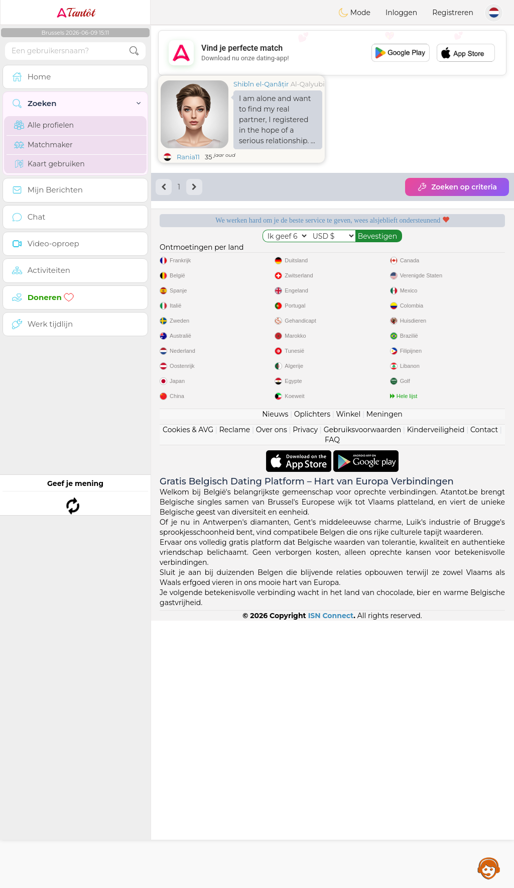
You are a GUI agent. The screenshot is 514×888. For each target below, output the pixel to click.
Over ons (271, 697)
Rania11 (188, 157)
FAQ (332, 707)
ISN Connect (331, 882)
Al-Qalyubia (310, 84)
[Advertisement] (332, 52)
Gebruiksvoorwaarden (363, 697)
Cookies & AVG (188, 697)
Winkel (348, 681)
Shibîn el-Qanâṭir (261, 84)
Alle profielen (44, 125)
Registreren (452, 12)
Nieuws (275, 681)
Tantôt (75, 12)
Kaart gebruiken (49, 164)
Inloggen (401, 12)
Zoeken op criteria (457, 187)
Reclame (234, 697)
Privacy (305, 697)
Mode (354, 13)
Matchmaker (43, 145)
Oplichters (312, 681)
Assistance (489, 867)
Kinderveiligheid (436, 697)
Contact (484, 697)
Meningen (384, 681)
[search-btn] (134, 51)
